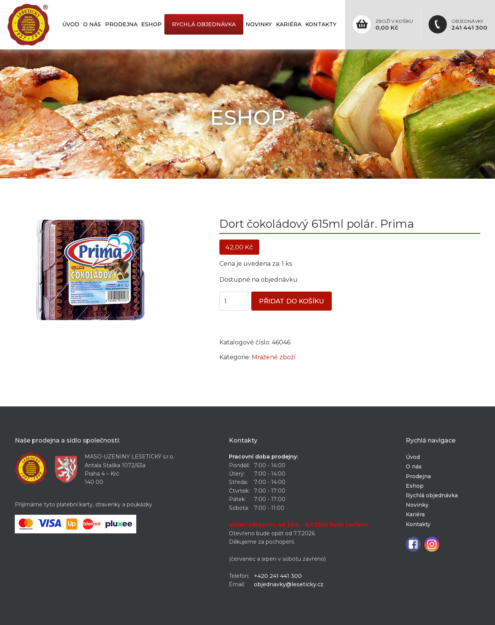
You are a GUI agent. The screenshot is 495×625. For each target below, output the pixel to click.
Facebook (413, 544)
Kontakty (320, 24)
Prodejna (121, 24)
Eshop (151, 24)
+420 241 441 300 (278, 576)
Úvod (70, 24)
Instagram (431, 544)
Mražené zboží (274, 357)
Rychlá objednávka (204, 24)
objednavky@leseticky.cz (288, 584)
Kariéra (288, 24)
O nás (92, 24)
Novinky (259, 24)
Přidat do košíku (291, 301)
